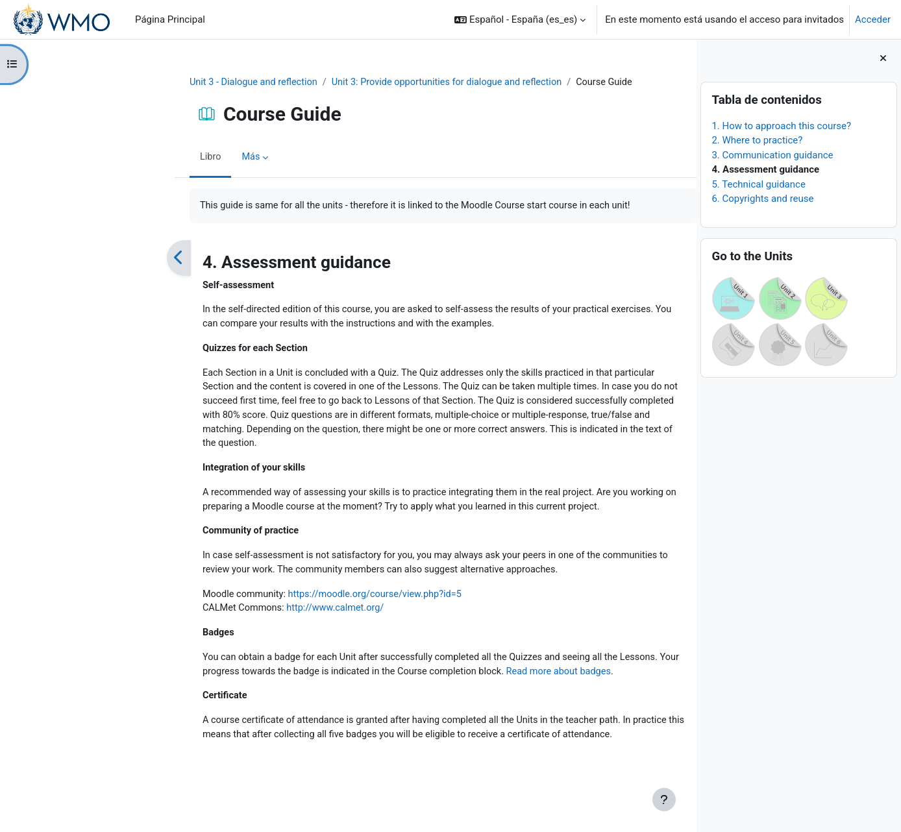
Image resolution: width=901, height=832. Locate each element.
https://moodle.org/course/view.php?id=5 (296, 603)
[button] (520, 19)
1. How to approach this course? (781, 126)
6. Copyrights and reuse (762, 198)
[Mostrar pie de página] (664, 799)
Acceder (873, 19)
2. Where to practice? (756, 140)
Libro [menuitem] (126, 158)
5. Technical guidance (758, 184)
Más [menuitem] (166, 158)
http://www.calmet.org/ (254, 618)
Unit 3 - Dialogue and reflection (171, 82)
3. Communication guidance (772, 155)
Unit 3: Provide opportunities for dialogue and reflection (370, 82)
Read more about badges (508, 682)
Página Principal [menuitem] (170, 19)
